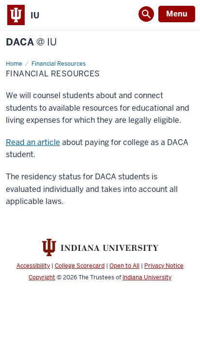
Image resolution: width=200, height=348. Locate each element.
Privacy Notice (164, 266)
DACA (31, 42)
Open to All (124, 266)
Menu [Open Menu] (176, 14)
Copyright (42, 277)
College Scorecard (80, 266)
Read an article (33, 142)
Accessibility (33, 266)
